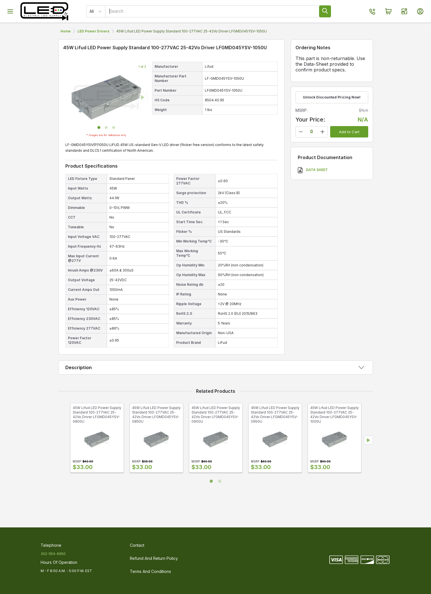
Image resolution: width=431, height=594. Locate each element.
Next (368, 457)
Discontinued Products (330, 32)
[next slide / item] (142, 115)
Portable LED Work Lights (112, 32)
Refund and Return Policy (154, 558)
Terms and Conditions (150, 571)
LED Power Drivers (218, 32)
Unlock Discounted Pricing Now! (332, 115)
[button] (98, 145)
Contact (137, 545)
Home (66, 49)
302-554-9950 (53, 554)
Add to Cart (349, 149)
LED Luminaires (168, 32)
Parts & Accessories (272, 32)
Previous (62, 457)
